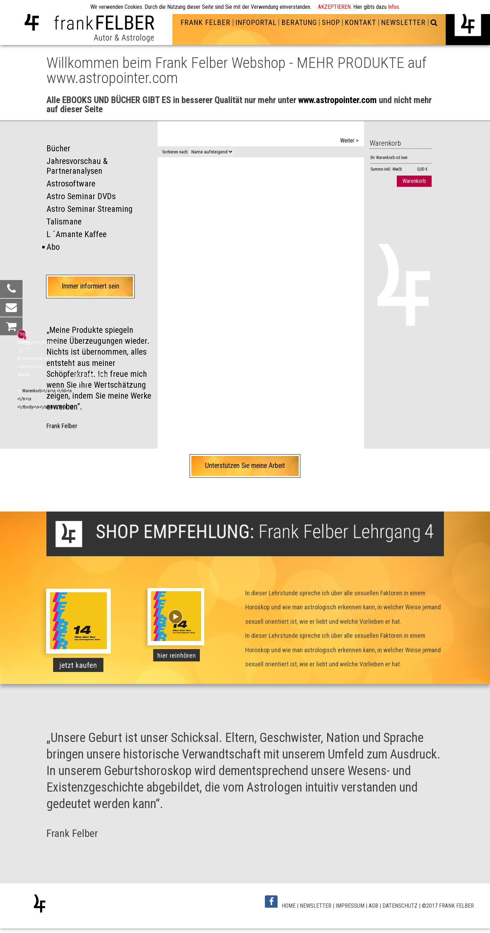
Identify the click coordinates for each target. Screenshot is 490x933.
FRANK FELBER (205, 22)
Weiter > (349, 140)
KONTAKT (360, 22)
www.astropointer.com (337, 100)
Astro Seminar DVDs (81, 196)
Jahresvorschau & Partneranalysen (77, 166)
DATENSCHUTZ (400, 905)
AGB (373, 905)
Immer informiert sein (90, 286)
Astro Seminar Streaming (89, 209)
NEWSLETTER (403, 22)
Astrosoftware (70, 184)
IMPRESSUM (350, 905)
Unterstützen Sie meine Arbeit (245, 466)
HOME (288, 905)
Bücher (58, 148)
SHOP (331, 22)
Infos (393, 7)
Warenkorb (414, 181)
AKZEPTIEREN (334, 7)
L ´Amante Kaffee (76, 234)
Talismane (64, 222)
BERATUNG (299, 22)
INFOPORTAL (255, 22)
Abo (53, 247)
